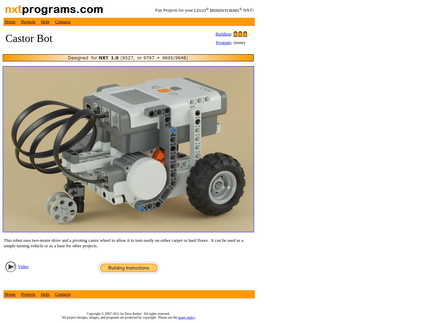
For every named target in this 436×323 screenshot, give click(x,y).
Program (223, 42)
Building (223, 33)
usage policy (186, 317)
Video (23, 266)
